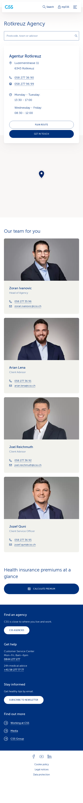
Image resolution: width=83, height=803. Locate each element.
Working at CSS (16, 723)
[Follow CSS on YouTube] (42, 756)
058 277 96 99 (24, 83)
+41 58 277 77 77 (14, 669)
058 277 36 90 (24, 77)
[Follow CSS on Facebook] (34, 756)
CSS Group (14, 739)
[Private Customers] (9, 7)
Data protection (41, 774)
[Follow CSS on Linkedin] (49, 756)
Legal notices (41, 769)
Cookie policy (41, 764)
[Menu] (75, 7)
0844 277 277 (12, 659)
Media (11, 731)
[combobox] (41, 35)
